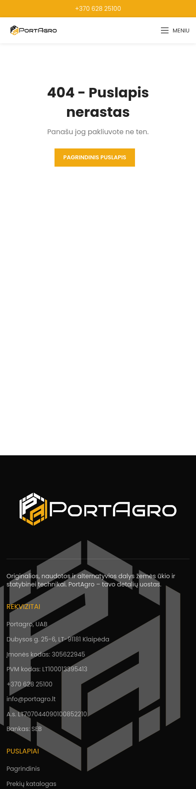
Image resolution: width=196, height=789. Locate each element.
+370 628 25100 (98, 8)
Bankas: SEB (24, 729)
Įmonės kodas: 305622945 (45, 654)
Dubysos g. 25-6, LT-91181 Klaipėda (57, 639)
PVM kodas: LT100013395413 (46, 669)
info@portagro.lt (30, 699)
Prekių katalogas (31, 783)
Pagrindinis (23, 768)
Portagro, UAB (26, 624)
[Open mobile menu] (175, 30)
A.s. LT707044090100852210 (46, 714)
